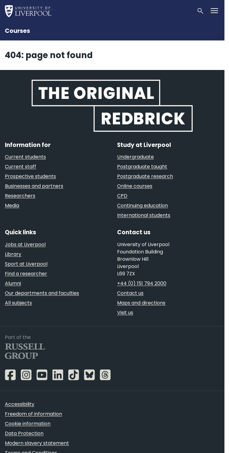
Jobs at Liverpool (25, 244)
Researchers (20, 195)
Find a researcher (26, 273)
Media (12, 205)
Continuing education (142, 205)
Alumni (13, 283)
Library (13, 254)
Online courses (134, 186)
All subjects (18, 302)
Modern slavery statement (37, 443)
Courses (17, 31)
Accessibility (19, 404)
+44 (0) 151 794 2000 (141, 283)
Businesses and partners (34, 186)
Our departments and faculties (42, 293)
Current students (25, 156)
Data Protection (24, 433)
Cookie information (27, 423)
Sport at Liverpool (26, 263)
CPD (122, 195)
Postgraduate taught (142, 166)
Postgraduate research (145, 176)
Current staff (20, 166)
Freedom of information (33, 413)
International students (143, 215)
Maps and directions (141, 302)
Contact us (130, 293)
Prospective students (30, 176)
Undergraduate (135, 156)
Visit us (125, 312)
